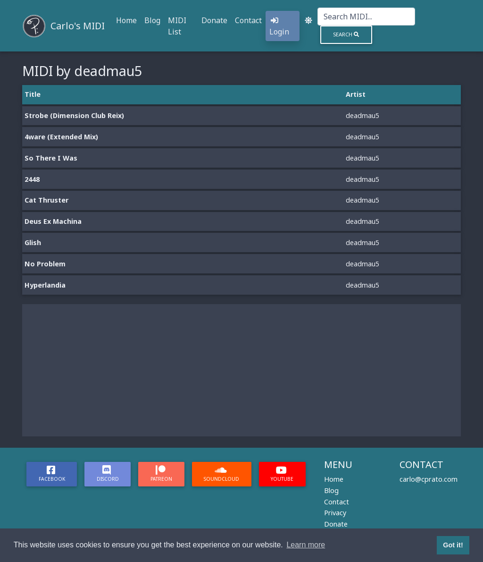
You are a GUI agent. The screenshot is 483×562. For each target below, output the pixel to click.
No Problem (45, 263)
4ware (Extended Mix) (61, 136)
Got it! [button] (453, 545)
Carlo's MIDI (77, 25)
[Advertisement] (241, 370)
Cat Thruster (46, 200)
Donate (214, 20)
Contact (248, 20)
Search (346, 34)
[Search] (366, 17)
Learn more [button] (305, 545)
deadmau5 (362, 115)
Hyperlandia (45, 285)
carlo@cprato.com (429, 479)
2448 (32, 179)
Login (279, 27)
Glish (33, 242)
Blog (152, 20)
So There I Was (51, 157)
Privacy (335, 512)
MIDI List (177, 26)
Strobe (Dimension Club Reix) (74, 115)
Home (126, 20)
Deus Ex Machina (53, 221)
